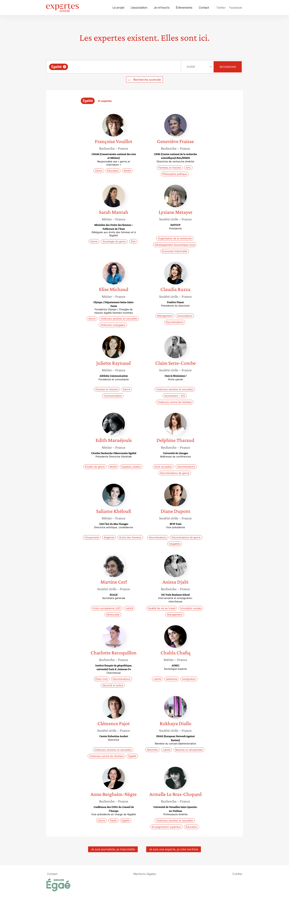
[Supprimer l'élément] (64, 66)
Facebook (235, 7)
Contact (204, 7)
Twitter (221, 7)
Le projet (118, 7)
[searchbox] (107, 66)
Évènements (184, 7)
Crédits (237, 873)
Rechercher (228, 66)
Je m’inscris (161, 7)
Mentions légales (144, 873)
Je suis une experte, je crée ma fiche (173, 849)
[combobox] (114, 66)
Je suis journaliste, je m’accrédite (113, 849)
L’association (139, 7)
